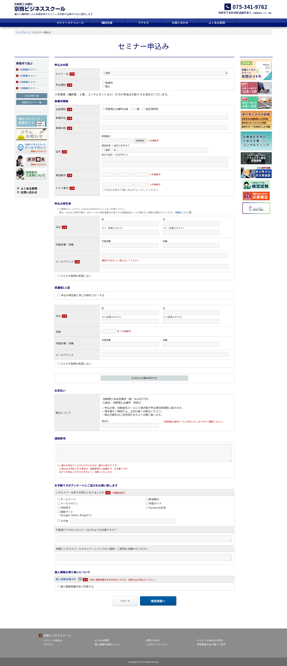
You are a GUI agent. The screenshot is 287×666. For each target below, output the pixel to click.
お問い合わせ (180, 23)
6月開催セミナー (28, 82)
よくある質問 (216, 23)
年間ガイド (154, 503)
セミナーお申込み (52, 640)
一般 (135, 109)
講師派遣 (106, 23)
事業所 (107, 83)
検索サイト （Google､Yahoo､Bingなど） (75, 513)
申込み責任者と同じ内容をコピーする (81, 295)
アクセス (143, 23)
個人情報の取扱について (108, 644)
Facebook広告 (156, 507)
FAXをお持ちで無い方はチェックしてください (130, 190)
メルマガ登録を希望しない (74, 276)
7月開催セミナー (28, 88)
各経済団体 (150, 109)
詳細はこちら (181, 212)
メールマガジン (67, 503)
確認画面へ (158, 601)
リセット (125, 601)
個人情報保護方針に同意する (75, 586)
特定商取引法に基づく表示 (211, 644)
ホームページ (66, 499)
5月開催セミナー (28, 75)
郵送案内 (152, 499)
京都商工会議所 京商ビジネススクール (40, 7)
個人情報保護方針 (69, 579)
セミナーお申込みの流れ (210, 640)
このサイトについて (156, 644)
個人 (106, 86)
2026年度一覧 (32, 95)
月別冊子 (64, 507)
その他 (62, 521)
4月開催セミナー (28, 69)
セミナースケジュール (70, 23)
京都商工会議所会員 (115, 109)
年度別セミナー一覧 (32, 102)
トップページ (23, 32)
